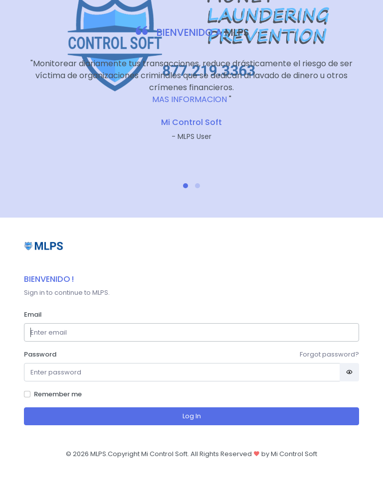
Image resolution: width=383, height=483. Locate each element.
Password (40, 354)
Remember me (58, 394)
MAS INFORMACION (189, 99)
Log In (192, 416)
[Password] (182, 372)
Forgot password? (329, 354)
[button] (186, 186)
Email (33, 314)
